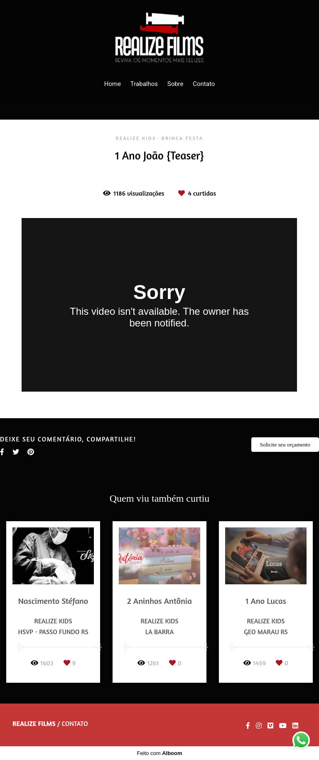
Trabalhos (144, 84)
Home (112, 84)
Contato (204, 84)
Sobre (175, 84)
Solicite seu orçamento (285, 444)
